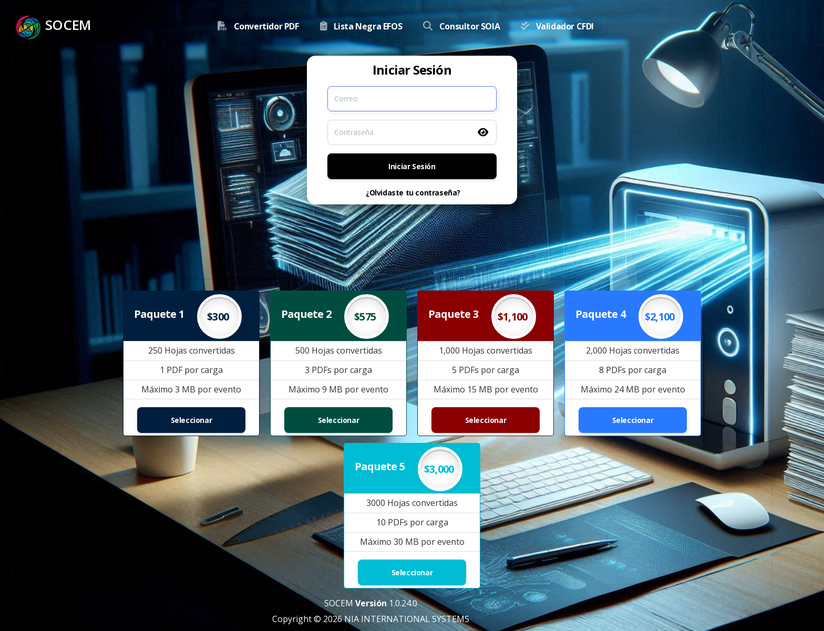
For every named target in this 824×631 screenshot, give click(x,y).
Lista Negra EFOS (368, 26)
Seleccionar (191, 420)
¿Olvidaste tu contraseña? (413, 193)
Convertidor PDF (266, 26)
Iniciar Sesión (411, 166)
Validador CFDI (565, 26)
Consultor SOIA (469, 26)
